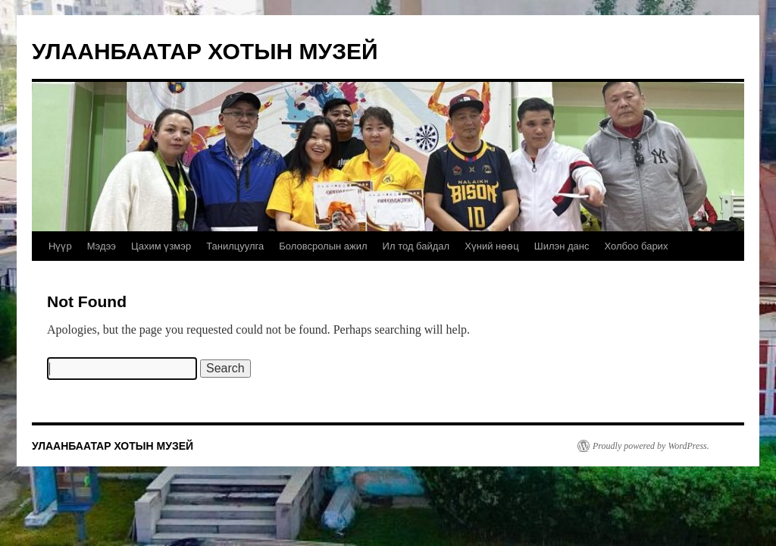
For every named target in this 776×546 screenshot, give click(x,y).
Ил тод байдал (416, 246)
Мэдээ (101, 246)
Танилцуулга (235, 246)
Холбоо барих (636, 246)
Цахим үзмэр (161, 246)
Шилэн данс (562, 246)
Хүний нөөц (492, 246)
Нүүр (60, 246)
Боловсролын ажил (323, 246)
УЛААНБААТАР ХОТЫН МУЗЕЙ (205, 51)
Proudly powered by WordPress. (651, 446)
